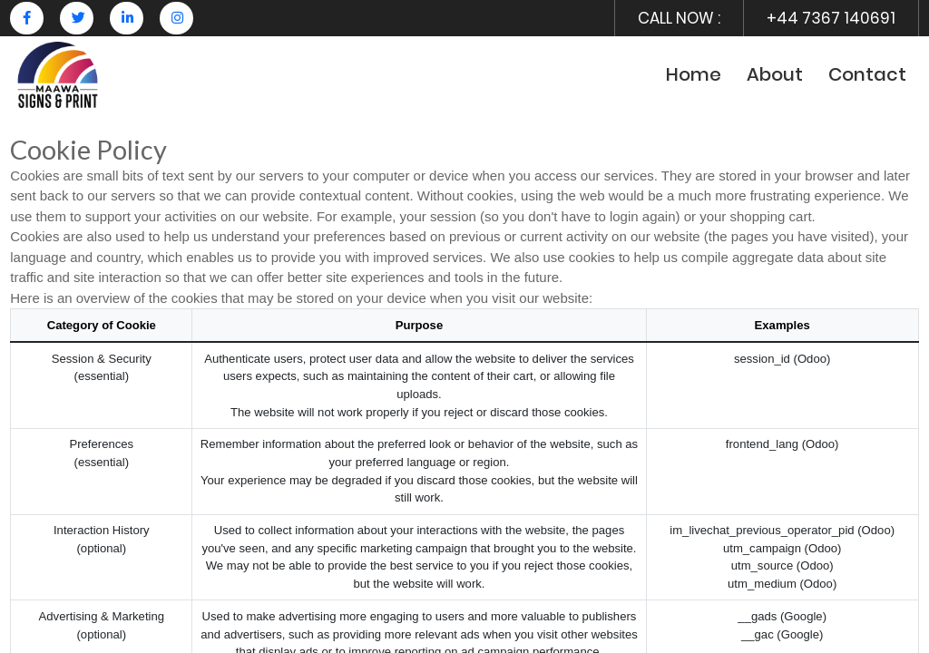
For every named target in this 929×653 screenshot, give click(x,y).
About (775, 74)
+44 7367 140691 (831, 18)
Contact (867, 74)
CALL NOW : (679, 18)
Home (693, 74)
